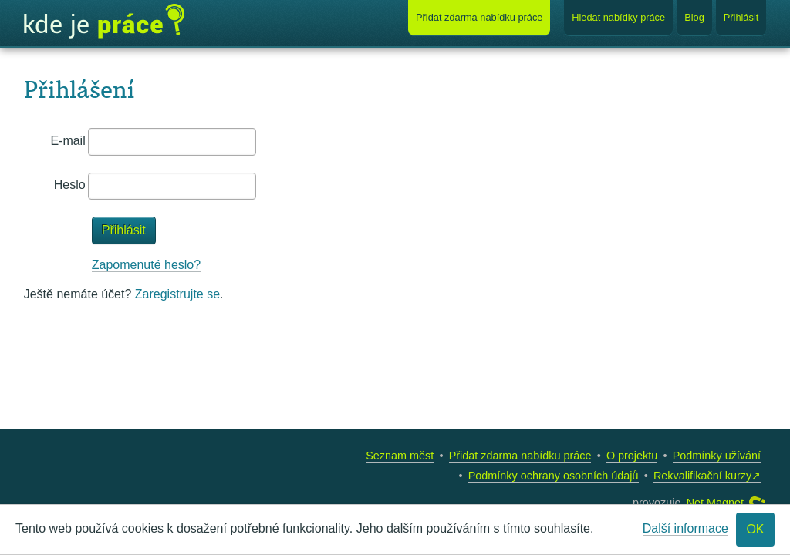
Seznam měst (400, 455)
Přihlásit (741, 17)
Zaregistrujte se (177, 294)
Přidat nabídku (479, 17)
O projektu (631, 455)
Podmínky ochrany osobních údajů (553, 475)
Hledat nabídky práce (618, 17)
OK (755, 529)
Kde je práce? (104, 21)
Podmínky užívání (717, 455)
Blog (694, 17)
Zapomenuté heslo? (146, 264)
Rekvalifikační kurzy (702, 475)
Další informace (685, 528)
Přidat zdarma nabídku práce (520, 455)
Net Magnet (715, 502)
